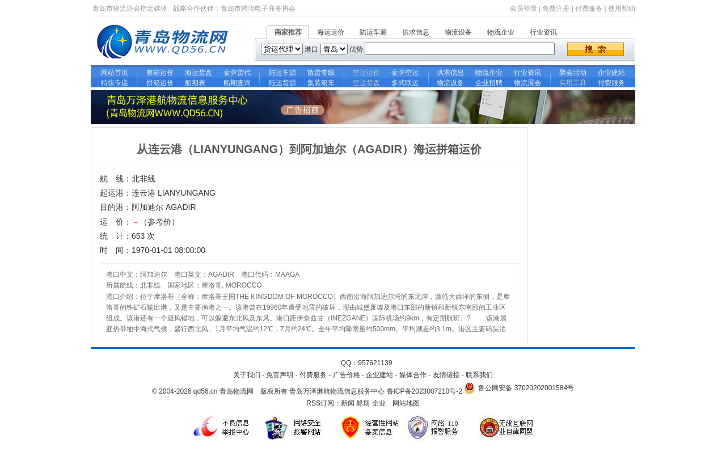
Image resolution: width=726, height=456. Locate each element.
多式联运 (405, 83)
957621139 (375, 363)
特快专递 (114, 83)
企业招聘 (489, 83)
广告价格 (346, 375)
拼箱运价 (160, 83)
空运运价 (366, 73)
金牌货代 (237, 73)
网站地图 (406, 403)
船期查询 (237, 83)
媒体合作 (413, 375)
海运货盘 (198, 73)
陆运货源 (282, 83)
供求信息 (415, 32)
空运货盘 (366, 83)
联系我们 (479, 375)
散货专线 (321, 73)
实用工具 (572, 83)
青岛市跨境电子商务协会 (258, 8)
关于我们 (246, 375)
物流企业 (500, 32)
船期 (363, 403)
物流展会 (527, 83)
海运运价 (330, 32)
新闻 (347, 403)
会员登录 (523, 8)
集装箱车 (321, 83)
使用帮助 (621, 8)
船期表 (198, 83)
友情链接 (446, 375)
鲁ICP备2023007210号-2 (424, 391)
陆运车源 (373, 32)
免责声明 (279, 375)
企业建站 (611, 73)
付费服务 (588, 8)
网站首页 (114, 73)
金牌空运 (405, 73)
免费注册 (555, 8)
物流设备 (458, 32)
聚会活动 (572, 73)
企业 (379, 403)
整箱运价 (160, 73)
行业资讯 (543, 32)
